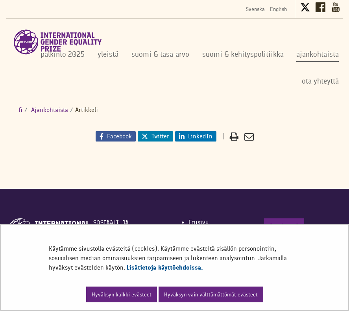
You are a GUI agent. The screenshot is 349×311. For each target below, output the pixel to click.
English (278, 9)
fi (20, 110)
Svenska (255, 9)
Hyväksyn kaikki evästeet (121, 294)
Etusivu (198, 222)
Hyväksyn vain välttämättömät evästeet (211, 294)
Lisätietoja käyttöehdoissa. (165, 267)
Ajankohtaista (49, 110)
